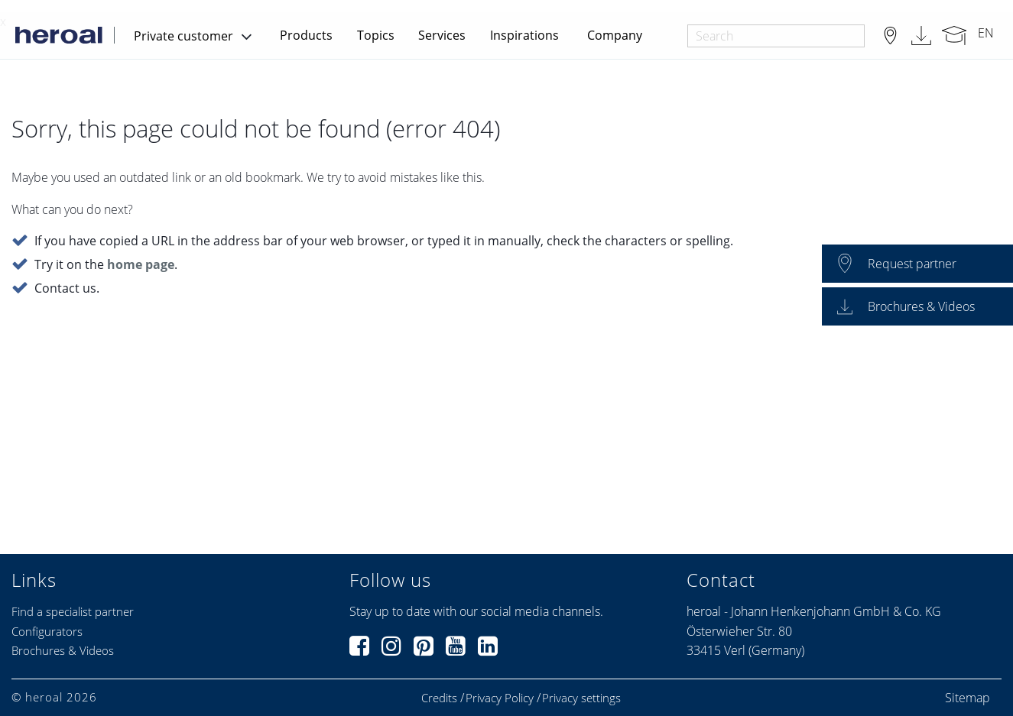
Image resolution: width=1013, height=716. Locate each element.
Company (614, 35)
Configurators (47, 631)
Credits (439, 698)
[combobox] (775, 35)
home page (140, 265)
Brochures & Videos (62, 650)
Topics (375, 35)
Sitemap (967, 698)
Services (442, 35)
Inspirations (524, 35)
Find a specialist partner (72, 611)
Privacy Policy (500, 698)
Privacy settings (581, 698)
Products (306, 35)
